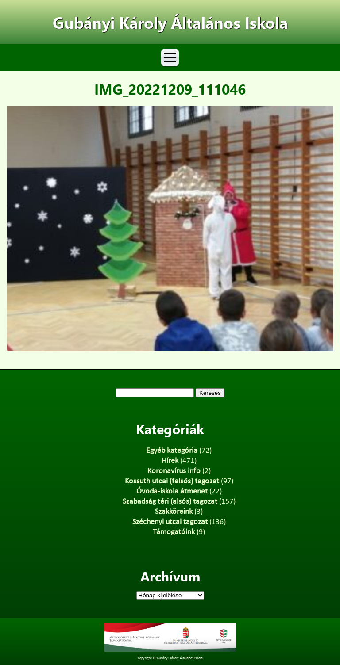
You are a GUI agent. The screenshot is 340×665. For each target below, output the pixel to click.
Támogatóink (174, 532)
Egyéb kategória (171, 451)
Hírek (170, 461)
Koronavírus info (174, 471)
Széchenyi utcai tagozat (170, 522)
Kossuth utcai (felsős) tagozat (172, 481)
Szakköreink (174, 512)
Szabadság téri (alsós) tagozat (170, 501)
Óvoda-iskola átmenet (172, 491)
